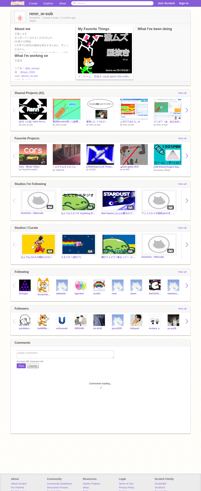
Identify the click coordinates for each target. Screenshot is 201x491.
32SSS (92, 169)
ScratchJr (160, 487)
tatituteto (61, 293)
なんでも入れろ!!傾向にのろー (36, 257)
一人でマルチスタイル (64, 167)
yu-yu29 (172, 328)
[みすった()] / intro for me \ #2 (33, 121)
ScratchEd (160, 483)
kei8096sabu (44, 328)
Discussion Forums (57, 487)
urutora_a (154, 328)
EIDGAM (79, 328)
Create (33, 3)
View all (182, 93)
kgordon (79, 293)
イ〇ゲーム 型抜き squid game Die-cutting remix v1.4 (110, 76)
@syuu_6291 (27, 72)
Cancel (33, 365)
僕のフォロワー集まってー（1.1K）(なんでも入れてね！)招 (118, 257)
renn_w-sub (27, 125)
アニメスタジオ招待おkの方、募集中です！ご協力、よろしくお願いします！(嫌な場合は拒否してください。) (158, 213)
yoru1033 (117, 328)
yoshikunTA (25, 328)
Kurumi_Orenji (163, 170)
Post (21, 365)
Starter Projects (91, 483)
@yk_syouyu (32, 68)
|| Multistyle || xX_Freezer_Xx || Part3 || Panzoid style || (100, 166)
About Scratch (19, 483)
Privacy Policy (126, 487)
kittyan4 (134, 328)
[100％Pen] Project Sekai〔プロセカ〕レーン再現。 (168, 167)
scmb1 (96, 293)
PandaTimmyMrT (30, 169)
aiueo (133, 293)
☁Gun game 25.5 (129, 166)
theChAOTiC (155, 293)
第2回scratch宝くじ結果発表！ (67, 121)
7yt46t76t (60, 170)
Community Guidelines (59, 483)
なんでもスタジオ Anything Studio (78, 213)
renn (114, 293)
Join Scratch (166, 3)
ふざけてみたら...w (130, 121)
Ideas (62, 3)
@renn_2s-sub (29, 75)
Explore (48, 3)
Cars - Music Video (29, 166)
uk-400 (126, 169)
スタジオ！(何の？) (71, 257)
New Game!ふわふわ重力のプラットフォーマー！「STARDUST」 (118, 213)
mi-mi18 (97, 328)
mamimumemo (174, 293)
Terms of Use (126, 483)
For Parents (17, 487)
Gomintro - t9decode (32, 213)
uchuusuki (62, 328)
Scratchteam (44, 294)
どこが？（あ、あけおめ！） (168, 121)
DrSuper (23, 293)
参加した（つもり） (96, 121)
